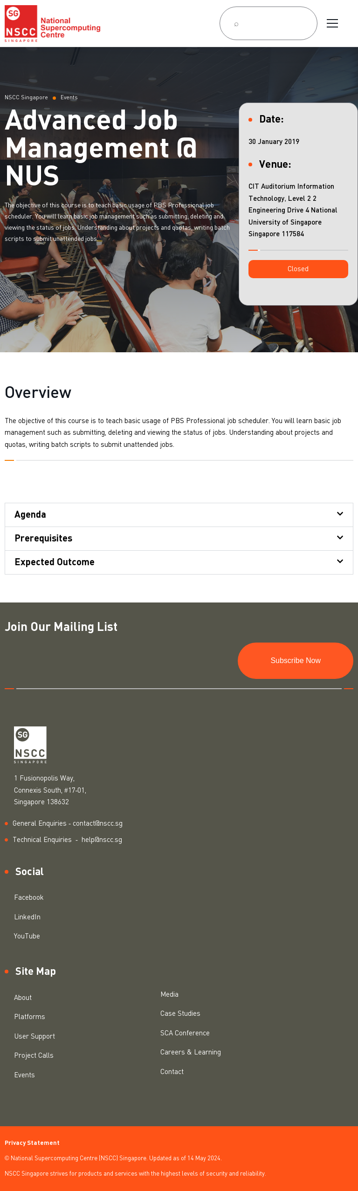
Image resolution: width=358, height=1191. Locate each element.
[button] (298, 269)
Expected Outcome (54, 562)
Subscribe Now (295, 660)
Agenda (30, 515)
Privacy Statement (32, 1143)
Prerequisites (43, 538)
